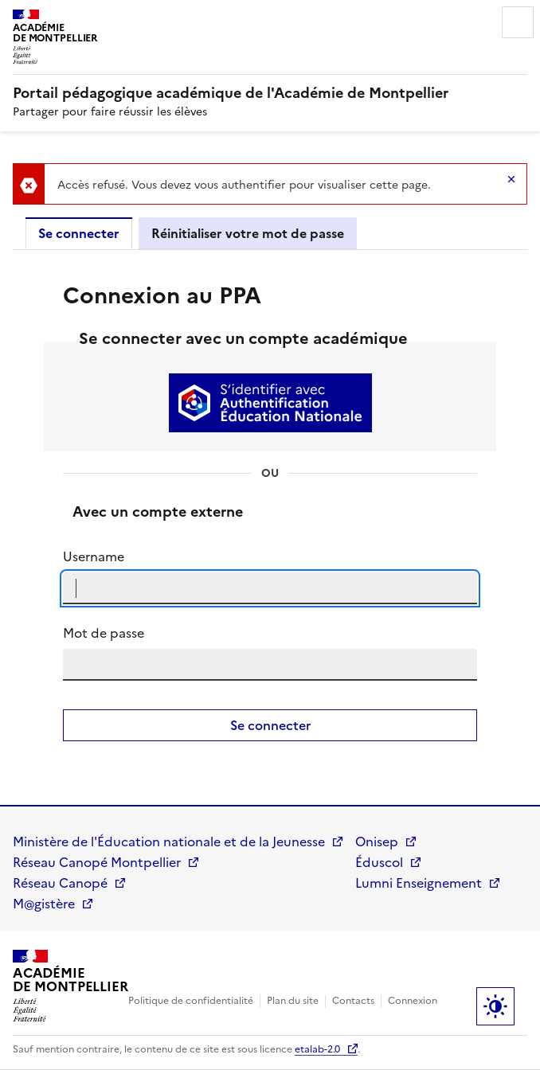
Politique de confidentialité (190, 1001)
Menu (518, 22)
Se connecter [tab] (78, 233)
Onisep (376, 841)
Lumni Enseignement (418, 882)
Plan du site (293, 1001)
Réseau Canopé (60, 882)
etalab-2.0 (317, 1049)
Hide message (511, 179)
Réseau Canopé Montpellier (97, 862)
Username (93, 556)
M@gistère (44, 903)
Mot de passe (103, 632)
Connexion (412, 1001)
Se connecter (270, 725)
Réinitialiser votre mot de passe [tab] (247, 233)
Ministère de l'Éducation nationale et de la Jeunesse (169, 841)
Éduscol (379, 862)
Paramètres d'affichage (495, 1006)
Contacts (353, 1001)
